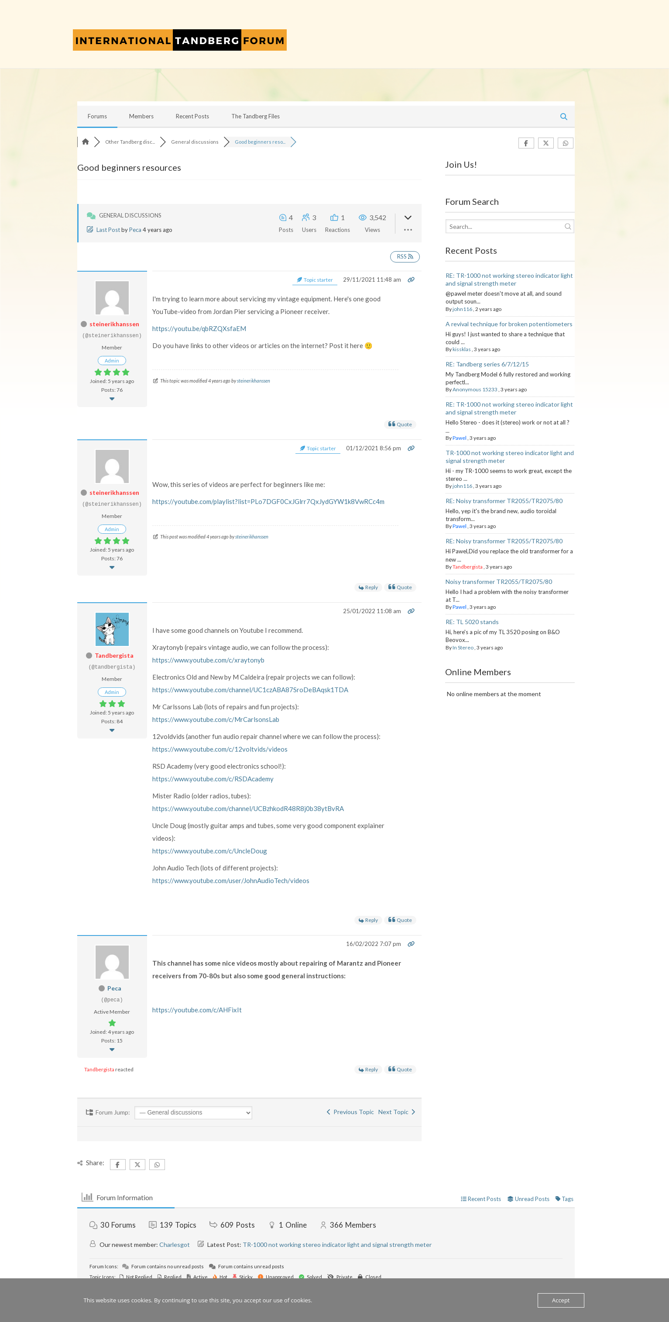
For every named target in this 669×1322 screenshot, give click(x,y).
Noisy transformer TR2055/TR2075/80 (499, 581)
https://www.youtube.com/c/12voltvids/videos (220, 749)
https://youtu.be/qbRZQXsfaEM (199, 328)
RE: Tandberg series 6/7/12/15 (487, 364)
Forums (97, 116)
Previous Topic (350, 1111)
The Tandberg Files (255, 116)
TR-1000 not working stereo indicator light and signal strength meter (337, 1244)
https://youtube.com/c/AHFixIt (197, 1010)
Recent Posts (192, 116)
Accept (561, 1300)
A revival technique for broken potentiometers (509, 324)
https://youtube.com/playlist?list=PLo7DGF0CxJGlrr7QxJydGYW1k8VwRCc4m (268, 501)
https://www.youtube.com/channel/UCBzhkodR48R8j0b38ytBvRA (248, 808)
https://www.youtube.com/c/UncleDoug (209, 851)
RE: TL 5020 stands (472, 621)
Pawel (460, 438)
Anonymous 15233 (475, 389)
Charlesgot (174, 1244)
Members (141, 116)
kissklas (462, 349)
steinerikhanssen (114, 324)
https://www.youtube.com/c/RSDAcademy (213, 779)
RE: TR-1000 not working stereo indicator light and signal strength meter (509, 279)
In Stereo (463, 647)
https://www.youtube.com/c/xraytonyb (208, 660)
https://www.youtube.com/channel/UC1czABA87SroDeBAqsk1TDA (250, 690)
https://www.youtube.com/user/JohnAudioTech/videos (230, 880)
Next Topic (396, 1111)
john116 (462, 309)
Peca (135, 229)
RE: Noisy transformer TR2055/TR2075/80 (504, 500)
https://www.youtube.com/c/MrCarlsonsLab (215, 719)
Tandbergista (114, 655)
